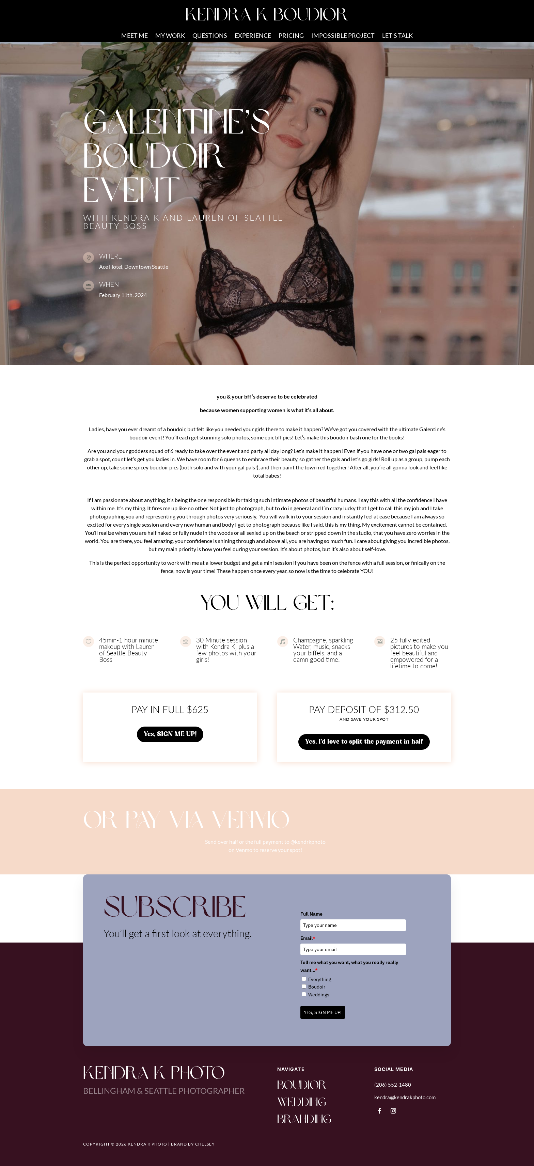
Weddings (318, 995)
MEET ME (134, 36)
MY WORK (170, 36)
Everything (319, 979)
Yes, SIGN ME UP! (170, 734)
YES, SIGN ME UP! (323, 1012)
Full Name (311, 914)
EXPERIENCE (253, 36)
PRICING (291, 36)
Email (307, 938)
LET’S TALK (397, 36)
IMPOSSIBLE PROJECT (343, 36)
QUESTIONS (209, 36)
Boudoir (316, 987)
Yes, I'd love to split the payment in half (364, 742)
